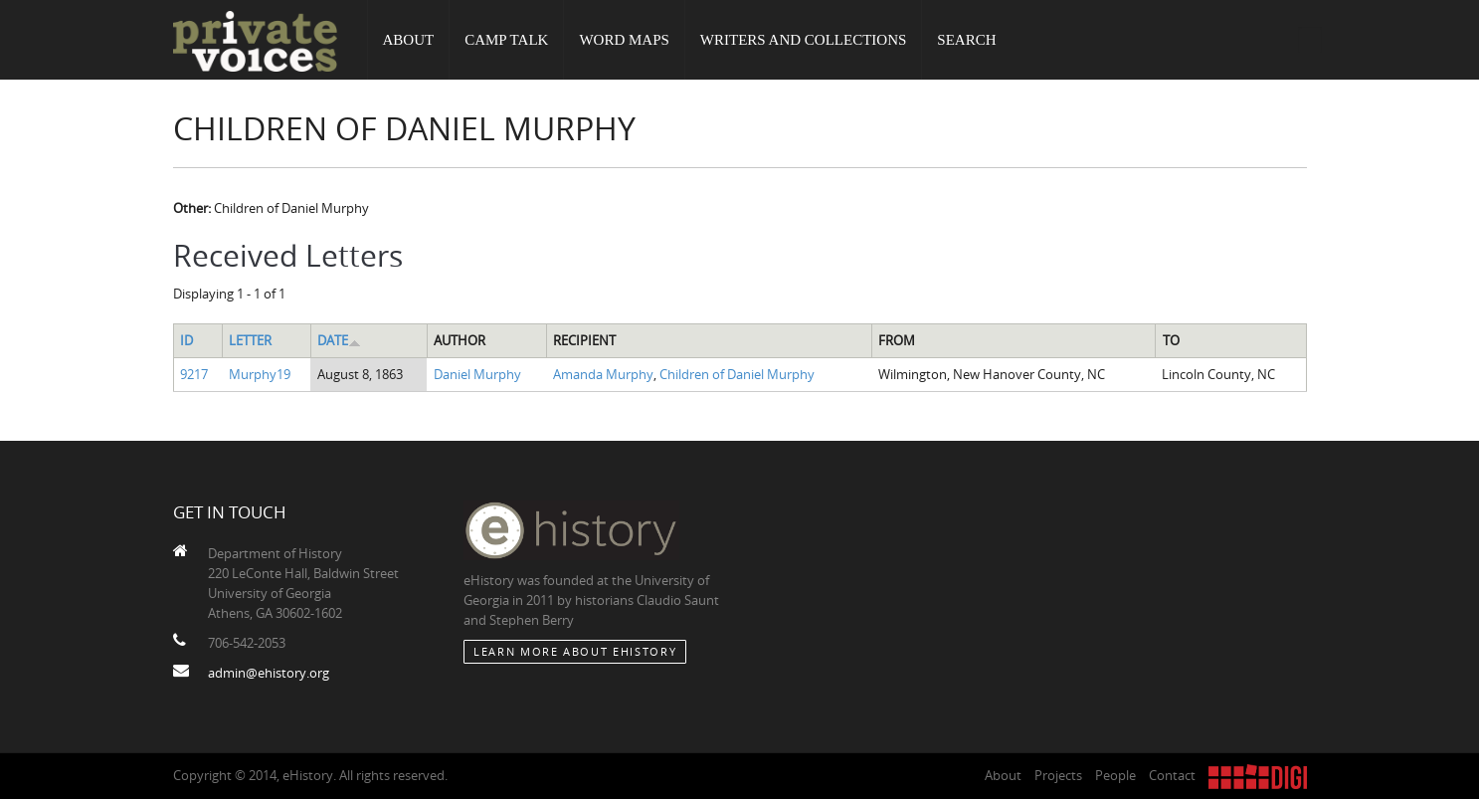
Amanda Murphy (603, 374)
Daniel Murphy (477, 374)
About (409, 40)
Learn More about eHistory (574, 651)
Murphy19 (259, 374)
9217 (194, 374)
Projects (1058, 775)
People (1115, 775)
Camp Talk (506, 40)
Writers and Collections (803, 40)
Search (966, 40)
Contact (1172, 775)
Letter (250, 340)
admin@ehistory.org (268, 673)
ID (186, 340)
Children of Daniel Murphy (737, 374)
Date (339, 340)
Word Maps (623, 40)
